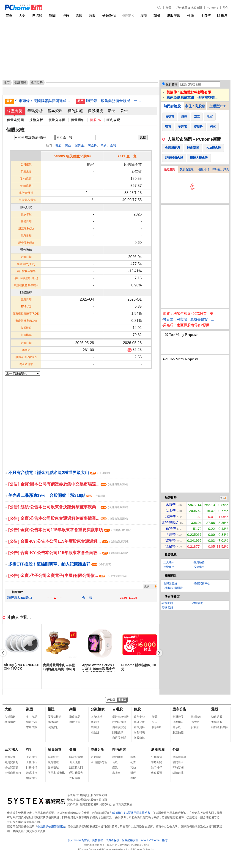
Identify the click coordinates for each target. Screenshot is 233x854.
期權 (157, 15)
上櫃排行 (31, 762)
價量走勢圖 (15, 120)
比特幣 (205, 15)
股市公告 (179, 709)
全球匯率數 (179, 757)
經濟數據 (178, 772)
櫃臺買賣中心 (202, 583)
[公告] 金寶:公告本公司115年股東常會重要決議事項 (69, 530)
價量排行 (203, 169)
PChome (212, 7)
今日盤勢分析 (99, 762)
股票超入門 (76, 767)
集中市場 (31, 716)
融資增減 (53, 762)
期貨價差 (74, 722)
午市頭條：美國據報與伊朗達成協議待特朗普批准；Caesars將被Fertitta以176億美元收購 (43, 101)
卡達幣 (170, 534)
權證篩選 (53, 722)
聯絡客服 (167, 607)
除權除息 (196, 716)
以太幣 (170, 510)
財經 (133, 772)
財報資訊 (117, 732)
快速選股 (216, 716)
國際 (133, 757)
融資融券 (199, 562)
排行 (65, 15)
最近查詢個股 (120, 716)
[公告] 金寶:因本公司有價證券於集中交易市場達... (68, 484)
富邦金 (79, 145)
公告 (124, 111)
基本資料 (55, 111)
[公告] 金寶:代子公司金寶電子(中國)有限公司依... (67, 575)
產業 (115, 767)
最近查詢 (169, 169)
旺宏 (58, 145)
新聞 (168, 7)
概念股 (95, 732)
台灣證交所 (170, 583)
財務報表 (139, 732)
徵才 (165, 840)
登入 (225, 7)
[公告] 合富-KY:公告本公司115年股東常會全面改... (68, 552)
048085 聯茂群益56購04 (72, 156)
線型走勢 (15, 111)
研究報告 (96, 757)
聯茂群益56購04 (19, 598)
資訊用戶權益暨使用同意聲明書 (131, 812)
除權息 (222, 15)
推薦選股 (216, 722)
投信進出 (199, 566)
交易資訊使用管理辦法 (51, 826)
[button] (159, 652)
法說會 (195, 722)
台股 (115, 762)
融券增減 (53, 767)
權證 (143, 15)
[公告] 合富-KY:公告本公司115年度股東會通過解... (68, 541)
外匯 (190, 15)
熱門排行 (156, 767)
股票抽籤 (178, 732)
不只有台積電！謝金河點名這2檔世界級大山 (59, 472)
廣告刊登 (97, 840)
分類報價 (109, 15)
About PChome (150, 840)
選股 (79, 15)
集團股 (95, 727)
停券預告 (178, 722)
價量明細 (78, 120)
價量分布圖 (57, 120)
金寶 (113, 145)
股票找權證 (54, 716)
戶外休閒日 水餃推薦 (189, 7)
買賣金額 (10, 757)
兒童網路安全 (130, 840)
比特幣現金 (170, 522)
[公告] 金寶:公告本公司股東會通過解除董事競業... (68, 518)
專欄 (72, 749)
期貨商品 (74, 716)
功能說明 (197, 603)
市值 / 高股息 (195, 106)
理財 (133, 778)
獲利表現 (113, 120)
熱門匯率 (178, 762)
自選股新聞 (119, 737)
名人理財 (74, 762)
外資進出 (168, 566)
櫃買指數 (10, 722)
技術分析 (36, 120)
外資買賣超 (11, 762)
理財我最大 (76, 772)
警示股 (177, 727)
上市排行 (31, 757)
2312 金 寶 (127, 156)
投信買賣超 (11, 767)
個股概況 (95, 111)
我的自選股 (187, 169)
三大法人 (168, 562)
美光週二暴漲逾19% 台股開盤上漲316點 (57, 495)
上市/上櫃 (96, 716)
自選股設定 (119, 727)
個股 (137, 709)
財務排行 (31, 767)
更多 (147, 586)
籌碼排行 (31, 772)
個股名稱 (171, 84)
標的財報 (75, 111)
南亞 (68, 145)
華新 (104, 145)
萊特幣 (171, 528)
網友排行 (31, 778)
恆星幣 (170, 546)
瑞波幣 (170, 516)
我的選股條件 (219, 727)
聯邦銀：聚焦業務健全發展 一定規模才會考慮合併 (114, 101)
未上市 (116, 772)
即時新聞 (119, 749)
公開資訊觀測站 (173, 588)
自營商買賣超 (13, 772)
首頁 (8, 15)
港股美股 (174, 15)
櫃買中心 (31, 722)
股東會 (195, 727)
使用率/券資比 (56, 772)
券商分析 (97, 749)
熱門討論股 (172, 106)
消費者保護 (112, 840)
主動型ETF (217, 106)
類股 (92, 15)
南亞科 (92, 145)
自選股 (37, 15)
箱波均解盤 (76, 757)
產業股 (95, 722)
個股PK (128, 15)
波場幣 (170, 540)
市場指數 (31, 727)
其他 (133, 767)
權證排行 (53, 727)
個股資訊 (20, 82)
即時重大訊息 (220, 169)
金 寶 (87, 598)
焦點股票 (156, 772)
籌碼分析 (35, 111)
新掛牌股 (178, 716)
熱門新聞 (117, 757)
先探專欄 (74, 778)
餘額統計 (53, 757)
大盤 (22, 15)
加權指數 (10, 716)
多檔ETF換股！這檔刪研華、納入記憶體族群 (59, 564)
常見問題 (167, 603)
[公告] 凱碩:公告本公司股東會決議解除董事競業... (68, 507)
